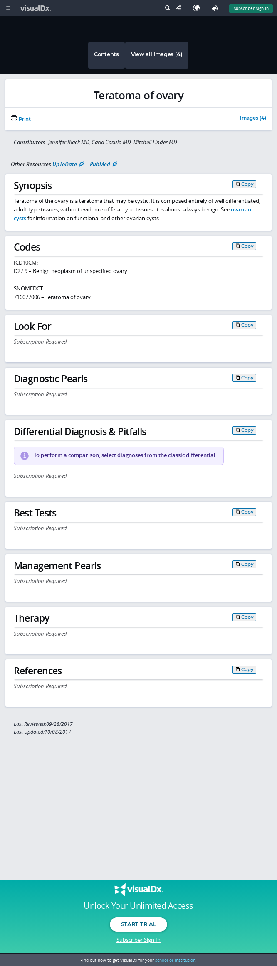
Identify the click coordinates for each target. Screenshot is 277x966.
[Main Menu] (8, 8)
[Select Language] (198, 8)
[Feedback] (216, 8)
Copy (247, 184)
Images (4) (253, 118)
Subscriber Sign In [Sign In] (251, 8)
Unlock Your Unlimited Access (138, 905)
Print (21, 119)
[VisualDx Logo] (36, 8)
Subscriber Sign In (138, 940)
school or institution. (176, 960)
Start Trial (138, 924)
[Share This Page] (180, 8)
